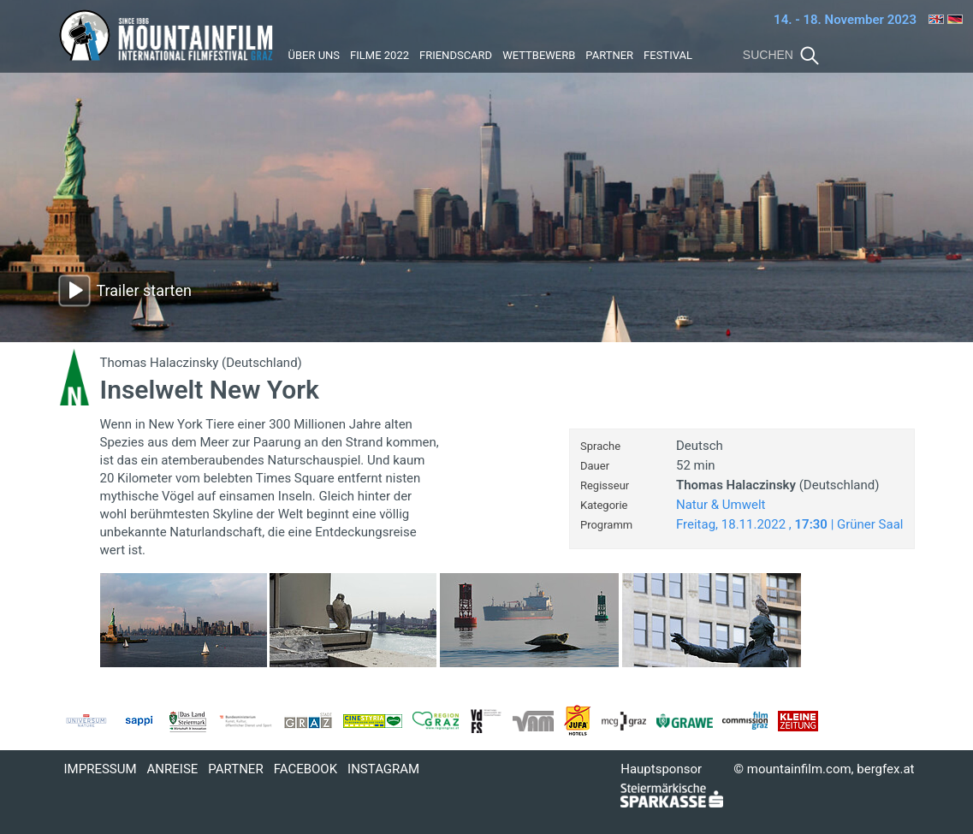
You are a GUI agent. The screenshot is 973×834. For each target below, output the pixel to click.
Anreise (173, 769)
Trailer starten (144, 290)
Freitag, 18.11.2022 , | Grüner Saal (790, 524)
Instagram (383, 769)
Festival (668, 55)
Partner (609, 55)
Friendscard (455, 55)
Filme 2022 (379, 55)
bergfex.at (885, 769)
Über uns (314, 55)
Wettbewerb (538, 55)
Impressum (100, 769)
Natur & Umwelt (721, 504)
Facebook (305, 769)
